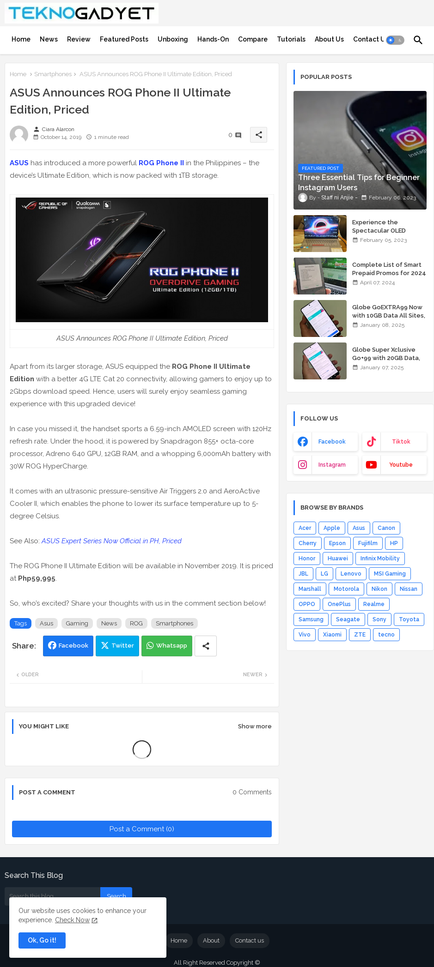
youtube (401, 465)
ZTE (360, 634)
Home (21, 39)
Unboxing (173, 39)
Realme (374, 604)
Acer (305, 528)
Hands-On (213, 39)
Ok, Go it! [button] (42, 940)
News (49, 39)
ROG (136, 623)
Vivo (305, 634)
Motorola (346, 589)
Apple (332, 528)
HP (394, 543)
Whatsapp (171, 645)
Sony (379, 619)
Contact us (249, 940)
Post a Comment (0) (142, 829)
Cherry (308, 543)
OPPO (307, 604)
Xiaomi (332, 634)
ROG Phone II (161, 163)
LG (324, 574)
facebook (332, 441)
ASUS (19, 163)
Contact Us (371, 39)
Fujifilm (368, 543)
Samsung (311, 619)
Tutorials (291, 39)
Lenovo (351, 574)
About (211, 940)
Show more (255, 726)
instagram (332, 465)
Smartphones (53, 74)
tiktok (401, 441)
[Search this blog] (52, 896)
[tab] (21, 39)
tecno (386, 634)
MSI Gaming (390, 574)
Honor (307, 558)
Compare (253, 39)
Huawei (338, 558)
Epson (337, 543)
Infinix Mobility (380, 558)
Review (79, 39)
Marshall (310, 589)
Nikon (379, 589)
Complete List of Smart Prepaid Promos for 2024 (389, 268)
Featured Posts (124, 39)
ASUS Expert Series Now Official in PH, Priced (112, 541)
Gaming (77, 623)
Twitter (122, 645)
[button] (395, 40)
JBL (303, 574)
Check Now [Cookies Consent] (72, 920)
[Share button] (206, 646)
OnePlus (339, 604)
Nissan (408, 589)
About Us (329, 39)
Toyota (409, 619)
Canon (386, 528)
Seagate (348, 619)
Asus (46, 623)
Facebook (73, 645)
